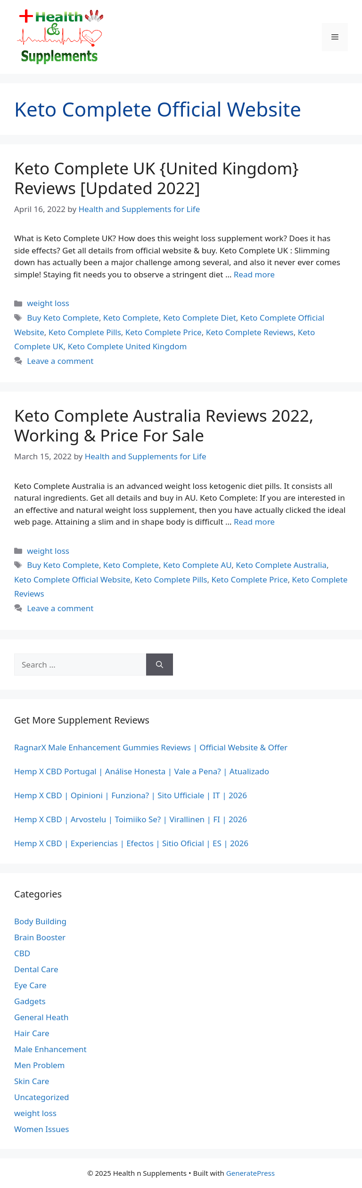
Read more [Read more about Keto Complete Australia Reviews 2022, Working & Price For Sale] (254, 521)
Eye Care (30, 985)
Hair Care (31, 1033)
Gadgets (30, 1001)
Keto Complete (131, 317)
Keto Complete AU (197, 564)
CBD (22, 953)
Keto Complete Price (163, 332)
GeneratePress (250, 1173)
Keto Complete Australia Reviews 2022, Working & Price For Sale (163, 425)
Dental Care (36, 969)
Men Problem (39, 1065)
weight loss (48, 303)
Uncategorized (41, 1097)
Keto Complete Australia (281, 564)
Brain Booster (40, 937)
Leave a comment (60, 360)
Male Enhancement (50, 1049)
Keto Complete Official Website (72, 579)
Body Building (40, 921)
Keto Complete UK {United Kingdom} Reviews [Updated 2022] (156, 178)
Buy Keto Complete (63, 317)
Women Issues (41, 1129)
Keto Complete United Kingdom (127, 346)
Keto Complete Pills (85, 332)
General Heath (41, 1017)
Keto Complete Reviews (250, 332)
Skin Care (31, 1081)
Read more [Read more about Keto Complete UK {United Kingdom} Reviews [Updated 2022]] (254, 274)
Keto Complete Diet (199, 317)
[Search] (159, 664)
